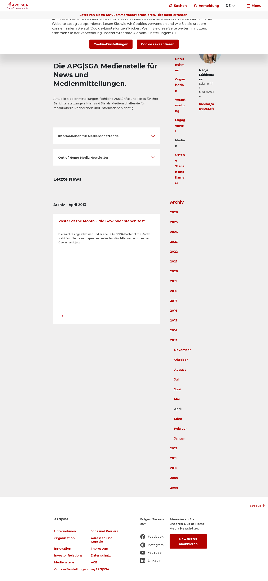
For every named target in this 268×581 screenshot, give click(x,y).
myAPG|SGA (100, 569)
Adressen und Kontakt (101, 540)
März (178, 419)
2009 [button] (174, 478)
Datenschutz (101, 555)
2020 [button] (174, 271)
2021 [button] (173, 261)
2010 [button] (173, 468)
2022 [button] (174, 251)
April (178, 409)
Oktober (181, 360)
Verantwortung (180, 105)
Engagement (180, 125)
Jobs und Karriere (104, 531)
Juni (177, 389)
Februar (180, 429)
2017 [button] (173, 301)
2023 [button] (174, 242)
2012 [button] (173, 448)
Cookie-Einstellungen (71, 569)
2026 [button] (174, 212)
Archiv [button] (177, 202)
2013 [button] (173, 340)
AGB (94, 562)
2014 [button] (174, 330)
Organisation (180, 85)
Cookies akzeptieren (157, 44)
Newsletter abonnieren (188, 541)
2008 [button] (174, 488)
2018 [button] (173, 291)
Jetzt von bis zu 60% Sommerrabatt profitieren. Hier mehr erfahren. (134, 15)
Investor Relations (68, 555)
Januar (179, 438)
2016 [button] (173, 310)
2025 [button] (174, 222)
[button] (106, 135)
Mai (177, 399)
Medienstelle (64, 562)
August (180, 369)
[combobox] (230, 5)
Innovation (62, 548)
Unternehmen (179, 64)
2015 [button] (173, 320)
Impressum (99, 548)
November (182, 350)
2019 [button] (173, 281)
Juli (176, 379)
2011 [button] (173, 458)
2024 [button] (174, 232)
